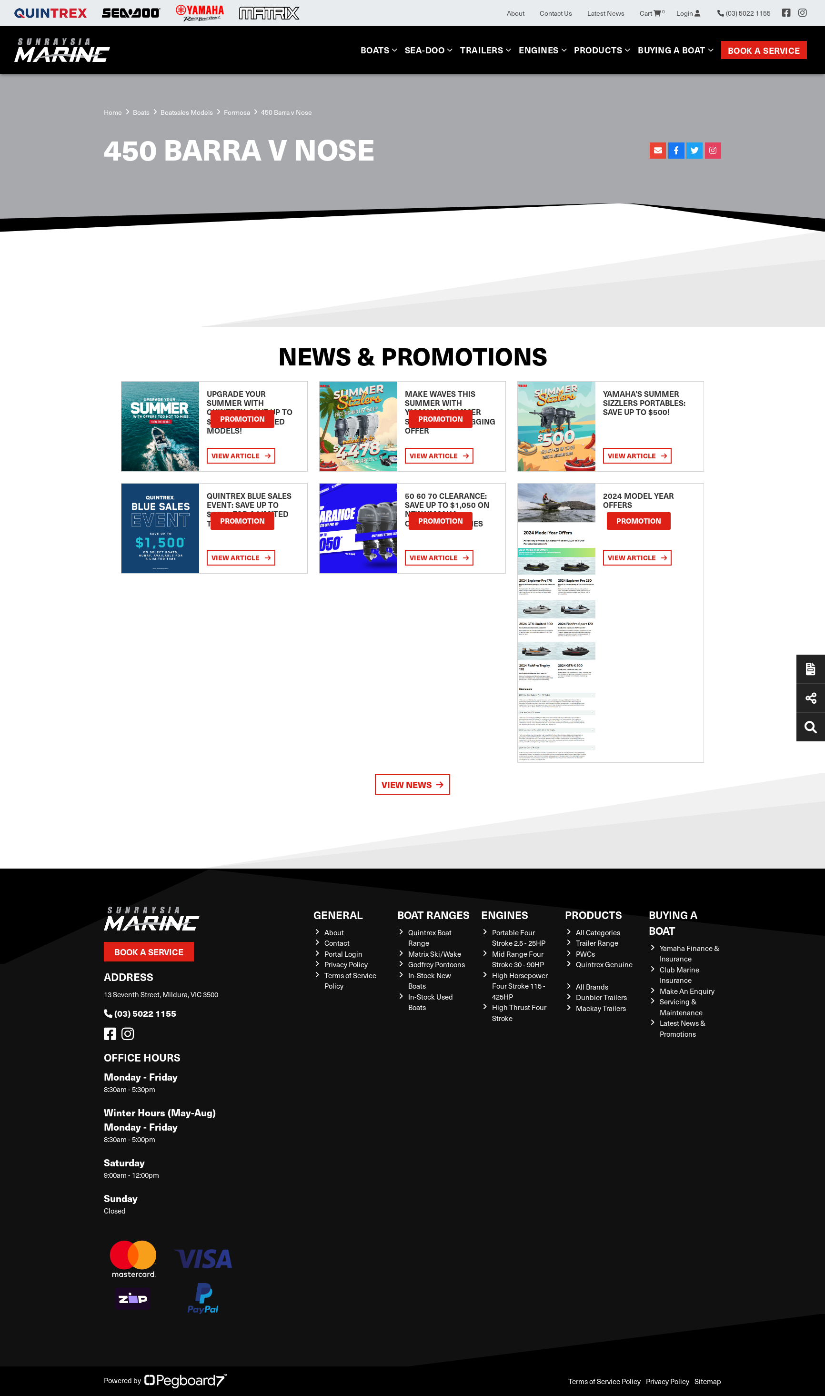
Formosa (237, 112)
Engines (539, 50)
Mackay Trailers (601, 1008)
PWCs (585, 954)
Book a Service (764, 50)
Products (598, 50)
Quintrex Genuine (604, 964)
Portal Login (343, 954)
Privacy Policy (346, 964)
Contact (337, 943)
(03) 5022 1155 (140, 1013)
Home (113, 112)
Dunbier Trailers (601, 997)
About (515, 13)
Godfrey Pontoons (436, 964)
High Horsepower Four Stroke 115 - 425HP (520, 986)
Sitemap (707, 1381)
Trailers (481, 50)
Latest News (605, 13)
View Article (241, 455)
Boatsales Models (187, 112)
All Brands (592, 986)
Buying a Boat (671, 50)
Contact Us (556, 13)
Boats (375, 50)
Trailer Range (597, 943)
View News (412, 784)
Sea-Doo (425, 50)
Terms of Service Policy (604, 1381)
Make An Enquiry (687, 991)
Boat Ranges (433, 914)
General (338, 914)
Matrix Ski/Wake (434, 954)
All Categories (598, 932)
